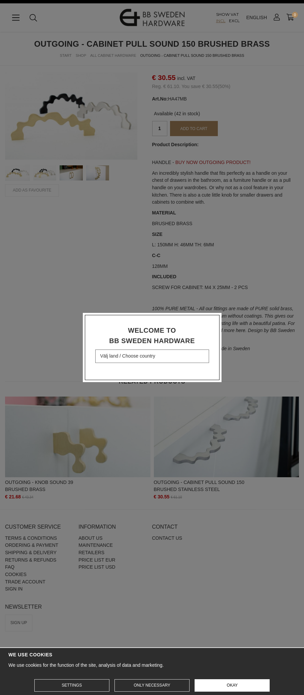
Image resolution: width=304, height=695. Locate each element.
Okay (232, 685)
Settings (72, 685)
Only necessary (152, 685)
